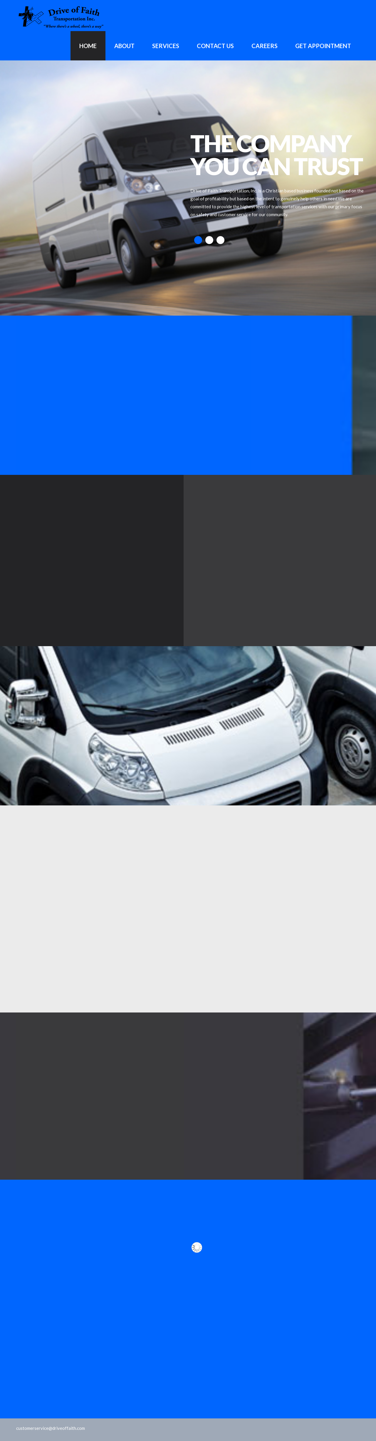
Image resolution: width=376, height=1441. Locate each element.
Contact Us (215, 45)
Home (88, 45)
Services (165, 45)
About (124, 45)
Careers (264, 45)
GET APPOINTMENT (323, 45)
